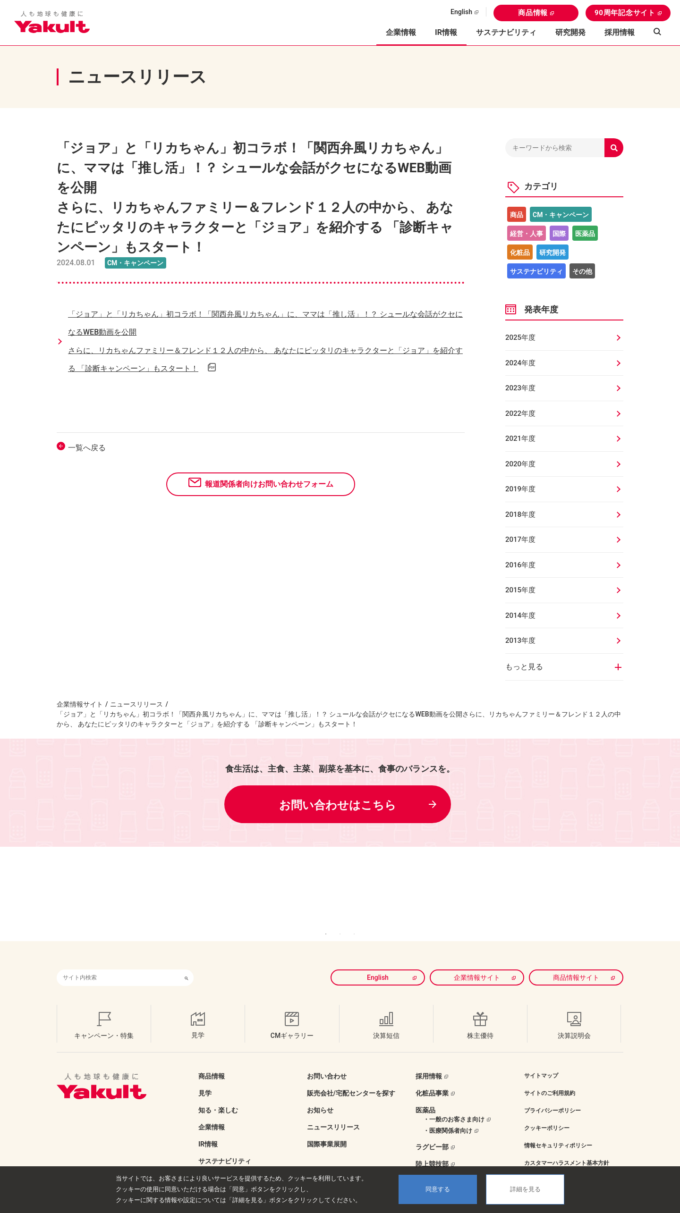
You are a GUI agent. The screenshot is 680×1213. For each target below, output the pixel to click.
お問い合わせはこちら (337, 805)
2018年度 (520, 514)
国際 (559, 233)
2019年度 (520, 489)
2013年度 (520, 640)
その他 (582, 271)
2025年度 (520, 337)
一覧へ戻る (87, 447)
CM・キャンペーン (561, 215)
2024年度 (520, 363)
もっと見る (524, 666)
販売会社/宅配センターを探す (351, 1079)
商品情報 (533, 12)
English (461, 12)
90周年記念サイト (625, 12)
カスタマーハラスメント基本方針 (566, 1149)
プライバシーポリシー (552, 1096)
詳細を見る (525, 1189)
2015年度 (520, 590)
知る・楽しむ (218, 1096)
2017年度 (520, 539)
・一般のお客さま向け (453, 1105)
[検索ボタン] (186, 963)
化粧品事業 (432, 1079)
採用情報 (619, 32)
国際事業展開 (327, 1130)
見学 (205, 1079)
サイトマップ (541, 1061)
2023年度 (520, 388)
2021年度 (520, 438)
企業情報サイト (80, 704)
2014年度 (520, 615)
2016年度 (520, 565)
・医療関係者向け (447, 1116)
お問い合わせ (327, 1062)
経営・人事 (526, 233)
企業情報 (211, 1113)
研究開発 (570, 32)
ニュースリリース (136, 704)
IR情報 (208, 1130)
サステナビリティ (506, 32)
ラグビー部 (432, 1133)
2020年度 (520, 464)
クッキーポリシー (547, 1114)
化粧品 (520, 252)
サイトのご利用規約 (549, 1079)
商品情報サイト (576, 963)
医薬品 (585, 233)
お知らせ (320, 1096)
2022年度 (520, 413)
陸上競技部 (432, 1150)
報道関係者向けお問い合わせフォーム (269, 484)
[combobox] (118, 963)
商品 (516, 215)
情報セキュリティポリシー (558, 1131)
